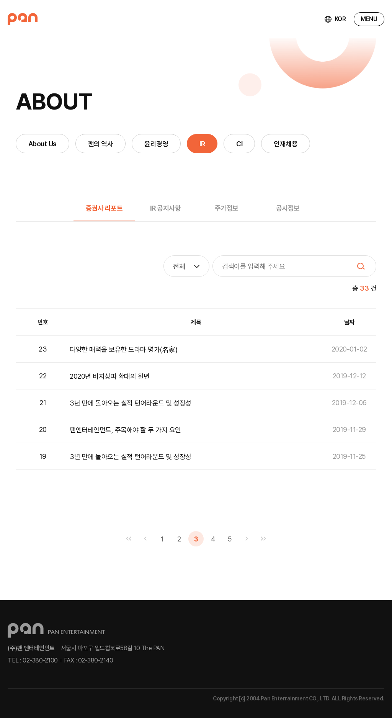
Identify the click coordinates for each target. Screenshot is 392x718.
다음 (246, 538)
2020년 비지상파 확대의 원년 (110, 376)
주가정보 (226, 208)
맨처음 (128, 538)
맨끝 (263, 538)
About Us (42, 144)
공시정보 (288, 208)
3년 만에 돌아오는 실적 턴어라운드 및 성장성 (130, 403)
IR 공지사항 (165, 208)
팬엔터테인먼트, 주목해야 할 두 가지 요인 (125, 430)
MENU (369, 19)
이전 (145, 538)
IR (202, 144)
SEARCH (361, 266)
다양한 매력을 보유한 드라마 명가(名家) (123, 349)
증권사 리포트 (104, 208)
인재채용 (285, 144)
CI (239, 144)
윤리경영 (156, 144)
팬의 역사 (100, 144)
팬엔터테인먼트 (23, 19)
